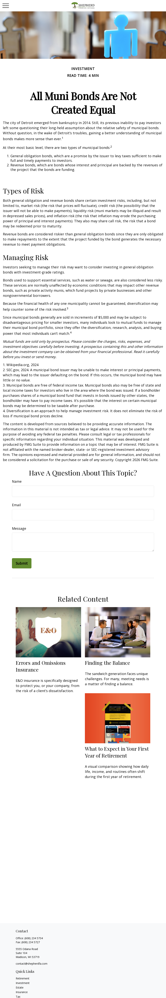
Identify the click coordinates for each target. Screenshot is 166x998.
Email (16, 505)
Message (19, 528)
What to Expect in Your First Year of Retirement (117, 752)
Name (17, 481)
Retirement (22, 978)
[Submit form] (21, 563)
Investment (23, 983)
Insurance (22, 992)
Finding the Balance (107, 662)
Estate (19, 987)
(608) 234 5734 (33, 938)
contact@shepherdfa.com (31, 963)
